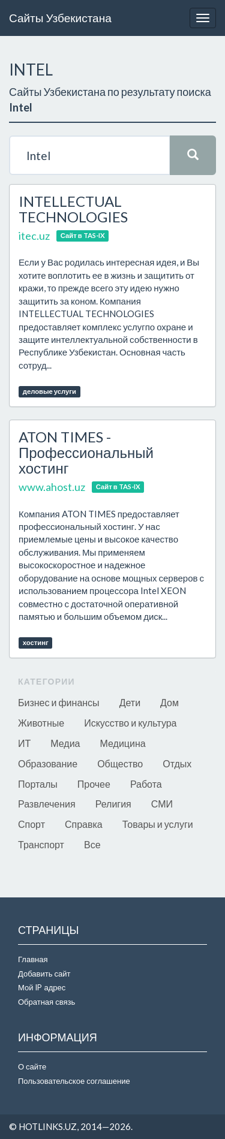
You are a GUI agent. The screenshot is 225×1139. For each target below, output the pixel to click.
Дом (169, 702)
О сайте (32, 1066)
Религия (113, 803)
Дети (129, 702)
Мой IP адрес (41, 987)
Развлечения (47, 803)
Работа (146, 784)
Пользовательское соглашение (74, 1081)
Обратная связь (46, 1002)
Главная (32, 959)
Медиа (65, 743)
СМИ (162, 803)
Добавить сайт (44, 973)
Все (92, 844)
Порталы (38, 784)
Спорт (31, 824)
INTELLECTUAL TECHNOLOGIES (73, 208)
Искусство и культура (130, 722)
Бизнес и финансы (59, 702)
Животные (41, 722)
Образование (47, 763)
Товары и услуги (157, 824)
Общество (120, 763)
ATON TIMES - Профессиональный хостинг (86, 452)
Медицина (123, 743)
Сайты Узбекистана (60, 18)
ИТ (24, 743)
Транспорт (41, 844)
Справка (84, 824)
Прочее (93, 784)
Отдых (177, 763)
